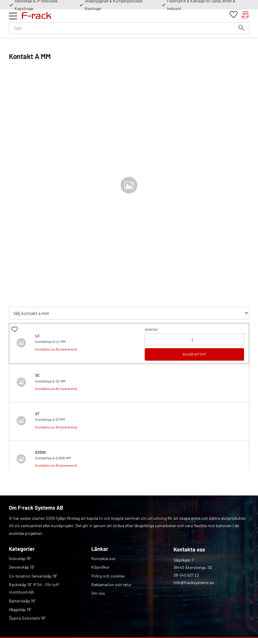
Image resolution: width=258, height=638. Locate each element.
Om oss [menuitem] (98, 593)
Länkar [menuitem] (99, 548)
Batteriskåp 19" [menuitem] (22, 600)
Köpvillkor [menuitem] (100, 567)
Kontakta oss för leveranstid (56, 349)
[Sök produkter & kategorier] (129, 28)
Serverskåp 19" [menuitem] (22, 567)
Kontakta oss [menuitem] (103, 558)
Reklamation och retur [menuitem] (111, 584)
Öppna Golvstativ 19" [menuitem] (27, 618)
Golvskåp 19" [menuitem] (20, 558)
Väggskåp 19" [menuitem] (20, 609)
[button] (13, 16)
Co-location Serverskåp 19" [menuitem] (33, 575)
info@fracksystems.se (193, 582)
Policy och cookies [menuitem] (108, 575)
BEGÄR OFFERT (194, 354)
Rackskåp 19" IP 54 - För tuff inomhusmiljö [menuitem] (34, 588)
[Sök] (241, 28)
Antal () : (152, 329)
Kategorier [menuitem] (22, 548)
